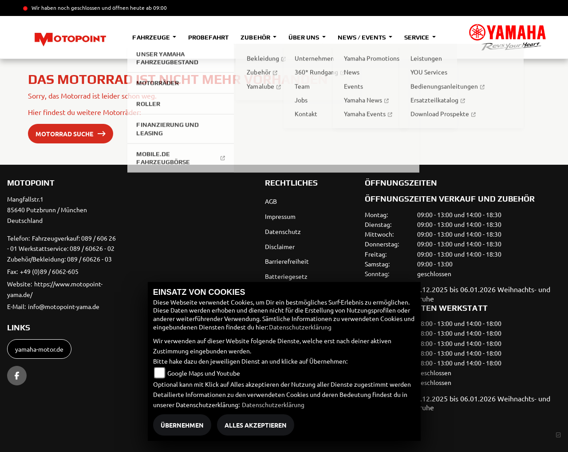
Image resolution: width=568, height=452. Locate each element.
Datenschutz (283, 231)
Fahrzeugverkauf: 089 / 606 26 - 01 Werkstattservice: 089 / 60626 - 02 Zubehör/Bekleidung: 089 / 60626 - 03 (61, 248)
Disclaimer (280, 246)
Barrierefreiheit (287, 261)
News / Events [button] (362, 37)
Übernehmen (182, 425)
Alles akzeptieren (256, 425)
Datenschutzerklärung (300, 327)
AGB (271, 201)
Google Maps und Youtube (203, 373)
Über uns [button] (304, 37)
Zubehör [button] (256, 37)
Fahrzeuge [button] (151, 37)
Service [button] (417, 37)
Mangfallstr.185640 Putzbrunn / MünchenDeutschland (47, 209)
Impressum (280, 216)
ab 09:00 (156, 7)
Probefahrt (208, 37)
